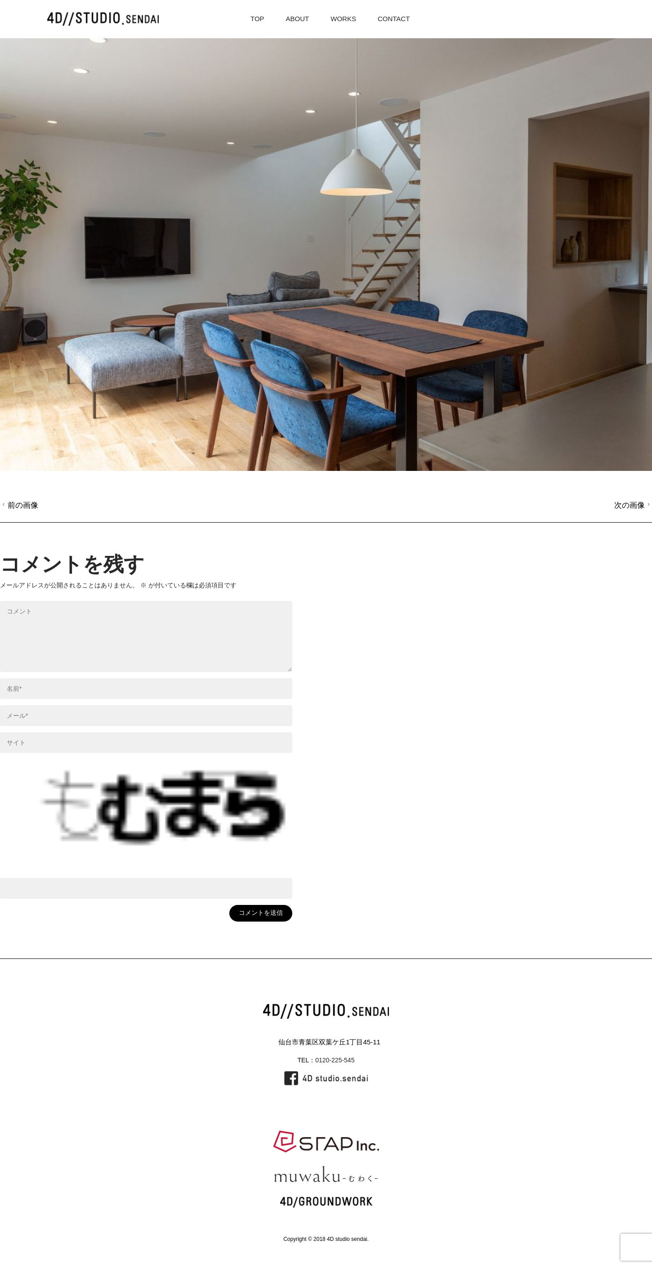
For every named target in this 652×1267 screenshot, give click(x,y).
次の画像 (633, 505)
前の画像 (19, 505)
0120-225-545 (334, 1060)
